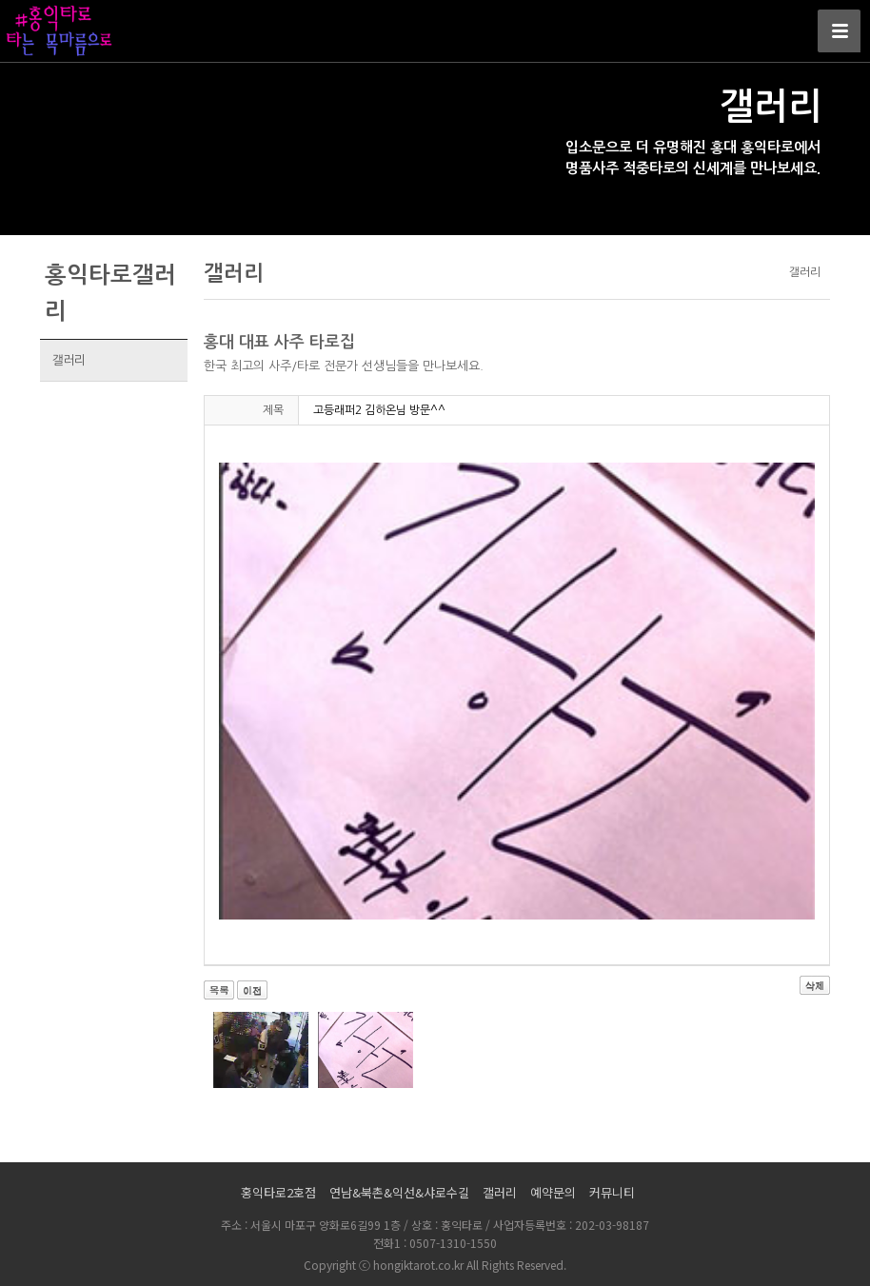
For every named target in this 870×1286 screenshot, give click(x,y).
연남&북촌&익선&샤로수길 (399, 1192)
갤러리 (68, 360)
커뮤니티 (612, 1192)
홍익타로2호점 (278, 1192)
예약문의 (553, 1192)
